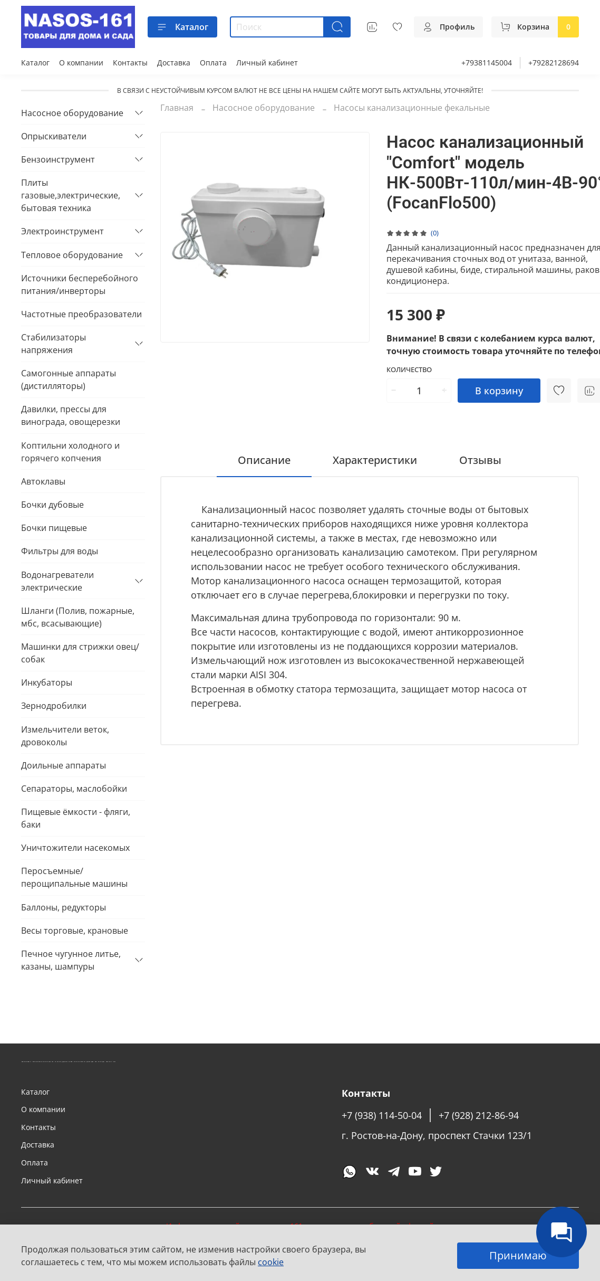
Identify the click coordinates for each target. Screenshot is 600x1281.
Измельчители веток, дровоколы (65, 736)
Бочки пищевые (54, 528)
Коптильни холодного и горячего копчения (70, 452)
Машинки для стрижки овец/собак (80, 653)
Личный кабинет (267, 63)
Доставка (173, 63)
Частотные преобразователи (81, 314)
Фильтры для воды (59, 551)
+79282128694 (553, 63)
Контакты (130, 63)
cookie (271, 1262)
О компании (81, 63)
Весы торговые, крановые (74, 930)
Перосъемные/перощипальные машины (74, 877)
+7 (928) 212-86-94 (479, 1115)
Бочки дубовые (52, 504)
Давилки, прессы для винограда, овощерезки (70, 415)
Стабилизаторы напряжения (53, 343)
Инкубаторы (46, 682)
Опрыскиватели (53, 136)
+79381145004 (486, 63)
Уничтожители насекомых (75, 847)
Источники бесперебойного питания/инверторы (79, 284)
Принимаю (518, 1255)
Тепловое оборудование (72, 255)
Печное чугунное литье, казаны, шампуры (71, 960)
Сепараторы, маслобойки (74, 788)
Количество (409, 370)
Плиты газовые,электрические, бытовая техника (70, 195)
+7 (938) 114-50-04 (382, 1115)
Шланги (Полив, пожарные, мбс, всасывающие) (77, 617)
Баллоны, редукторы (63, 907)
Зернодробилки (53, 705)
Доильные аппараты (63, 765)
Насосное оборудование (263, 107)
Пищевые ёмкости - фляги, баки (75, 818)
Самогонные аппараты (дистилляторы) (68, 379)
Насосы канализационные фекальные (412, 107)
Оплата (213, 63)
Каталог (182, 27)
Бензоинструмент (58, 159)
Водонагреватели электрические (57, 581)
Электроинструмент (62, 231)
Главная (176, 107)
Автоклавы (43, 481)
